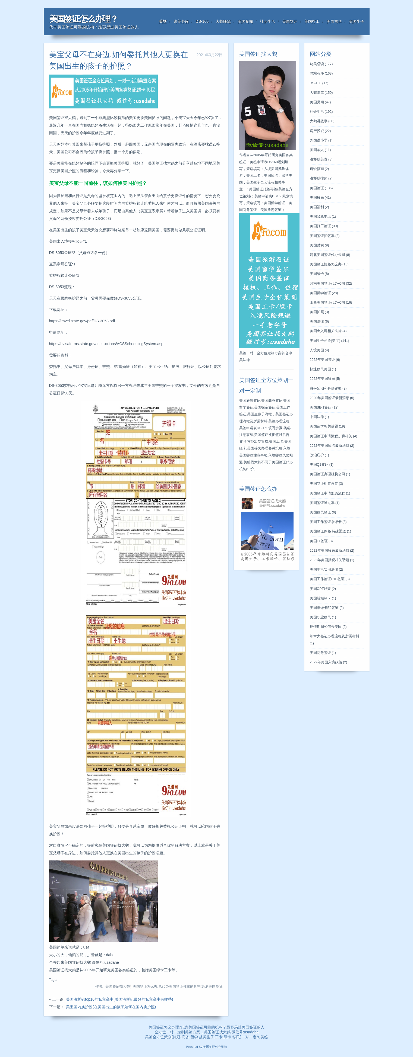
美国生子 (356, 21)
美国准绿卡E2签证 (327, 608)
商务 (185, 1037)
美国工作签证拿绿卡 (328, 522)
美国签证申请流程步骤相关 (333, 436)
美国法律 (319, 321)
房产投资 (320, 131)
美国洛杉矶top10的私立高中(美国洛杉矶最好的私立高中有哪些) (119, 999)
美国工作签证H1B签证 (330, 579)
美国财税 (319, 245)
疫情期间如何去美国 (328, 627)
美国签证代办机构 (215, 1046)
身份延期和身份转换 (328, 388)
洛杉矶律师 (321, 178)
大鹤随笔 (223, 21)
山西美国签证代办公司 (331, 302)
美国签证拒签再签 (326, 484)
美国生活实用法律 (326, 569)
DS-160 (202, 21)
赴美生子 (206, 1037)
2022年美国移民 (325, 379)
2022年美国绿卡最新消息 (332, 446)
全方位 (158, 1037)
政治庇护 (319, 455)
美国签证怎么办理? (165, 1027)
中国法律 (319, 417)
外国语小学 (321, 140)
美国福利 (319, 207)
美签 (162, 21)
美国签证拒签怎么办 (329, 264)
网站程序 (321, 73)
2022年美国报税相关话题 (332, 560)
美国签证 (289, 21)
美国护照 (319, 312)
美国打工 (312, 21)
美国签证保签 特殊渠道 (330, 531)
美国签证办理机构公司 (330, 474)
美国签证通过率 (325, 503)
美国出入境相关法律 (328, 331)
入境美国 (319, 350)
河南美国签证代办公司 (331, 283)
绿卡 (227, 1037)
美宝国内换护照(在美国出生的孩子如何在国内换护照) (111, 1007)
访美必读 (181, 21)
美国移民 (320, 198)
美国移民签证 (323, 512)
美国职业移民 (323, 617)
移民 (236, 1037)
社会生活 (267, 21)
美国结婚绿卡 (323, 598)
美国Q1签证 (322, 465)
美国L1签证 (321, 541)
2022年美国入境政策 (328, 662)
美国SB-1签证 (324, 407)
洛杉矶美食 (321, 159)
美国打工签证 (324, 226)
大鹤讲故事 (322, 121)
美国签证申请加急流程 (330, 493)
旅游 (177, 1037)
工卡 (219, 1037)
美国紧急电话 (323, 217)
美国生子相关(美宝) (329, 341)
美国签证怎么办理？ (83, 19)
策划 (168, 1037)
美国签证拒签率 (325, 236)
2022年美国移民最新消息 (332, 550)
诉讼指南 (319, 169)
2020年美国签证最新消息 (332, 398)
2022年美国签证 (325, 360)
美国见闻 (245, 21)
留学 (194, 1037)
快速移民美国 (323, 369)
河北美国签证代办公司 (330, 255)
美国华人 (320, 150)
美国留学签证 (324, 293)
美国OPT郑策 (323, 589)
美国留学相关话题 (327, 426)
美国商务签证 (323, 653)
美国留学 (334, 21)
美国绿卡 (319, 274)
